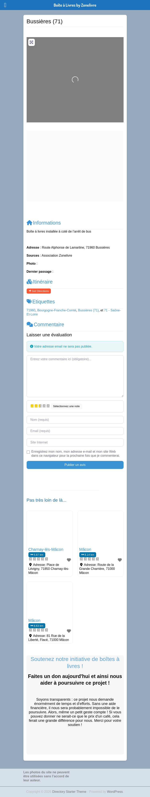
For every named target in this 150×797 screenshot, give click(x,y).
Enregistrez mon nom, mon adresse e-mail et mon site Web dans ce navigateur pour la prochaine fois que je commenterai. (75, 453)
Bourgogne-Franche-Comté (56, 310)
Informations (44, 223)
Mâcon (85, 549)
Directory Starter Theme (69, 791)
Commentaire (45, 324)
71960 (31, 310)
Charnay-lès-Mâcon (45, 549)
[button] (34, 165)
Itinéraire (40, 282)
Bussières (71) (88, 310)
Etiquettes (41, 301)
